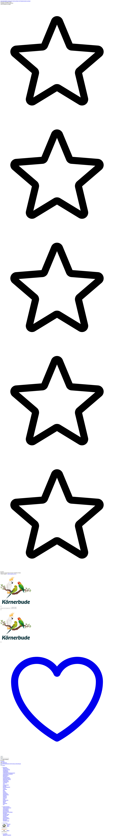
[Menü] (0, 606)
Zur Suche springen (15, 1)
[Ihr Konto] (1, 757)
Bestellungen (18, 763)
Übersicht (2, 763)
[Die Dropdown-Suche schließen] (15, 608)
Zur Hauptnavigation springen (24, 1)
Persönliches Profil (8, 763)
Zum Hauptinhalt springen (5, 1)
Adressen (14, 763)
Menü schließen (4, 759)
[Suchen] (12, 608)
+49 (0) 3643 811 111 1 (11, 573)
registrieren (4, 762)
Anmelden (2, 761)
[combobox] (5, 608)
